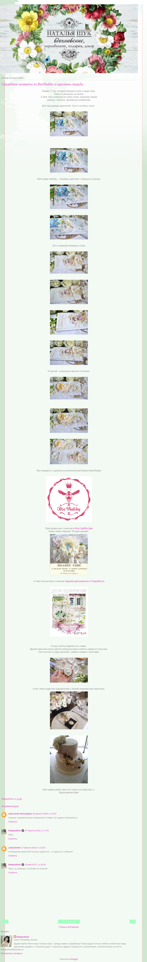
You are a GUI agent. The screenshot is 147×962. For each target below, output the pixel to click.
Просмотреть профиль (11, 953)
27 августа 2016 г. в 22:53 (33, 848)
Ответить (12, 822)
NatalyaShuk (14, 830)
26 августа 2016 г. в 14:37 (45, 814)
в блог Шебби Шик (83, 528)
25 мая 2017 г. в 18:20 (35, 864)
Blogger (74, 959)
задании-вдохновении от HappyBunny (84, 581)
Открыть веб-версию (69, 927)
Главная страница (69, 922)
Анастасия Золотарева (20, 814)
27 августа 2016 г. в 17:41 (37, 830)
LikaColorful (14, 848)
